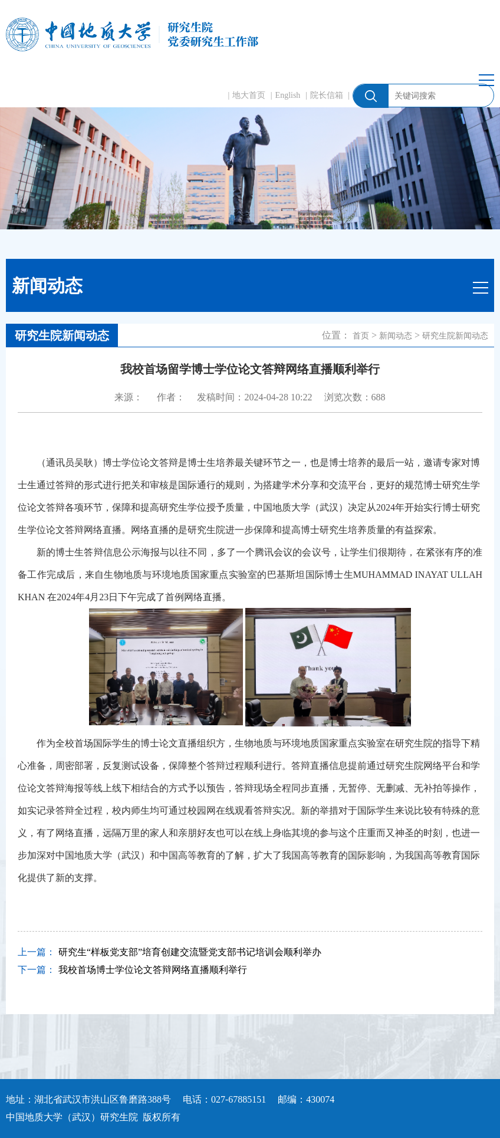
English (288, 95)
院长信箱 (326, 95)
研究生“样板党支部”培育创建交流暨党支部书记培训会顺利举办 (189, 952)
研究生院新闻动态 (455, 335)
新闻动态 (395, 335)
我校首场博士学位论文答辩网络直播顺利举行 (152, 970)
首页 (361, 335)
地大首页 (248, 95)
